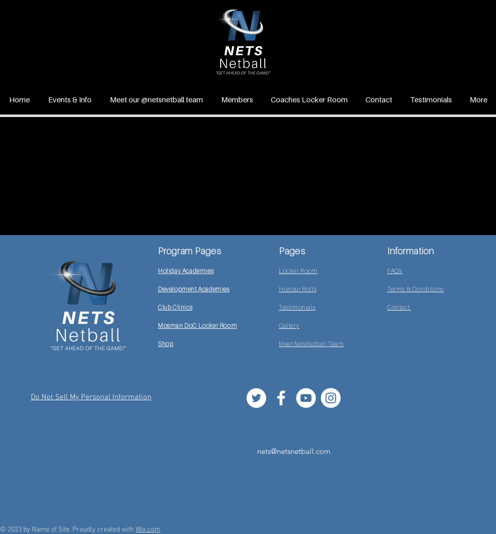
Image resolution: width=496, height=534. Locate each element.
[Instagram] (331, 398)
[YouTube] (306, 398)
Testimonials (297, 307)
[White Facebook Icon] (281, 398)
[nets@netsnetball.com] (293, 451)
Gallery (289, 325)
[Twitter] (256, 398)
